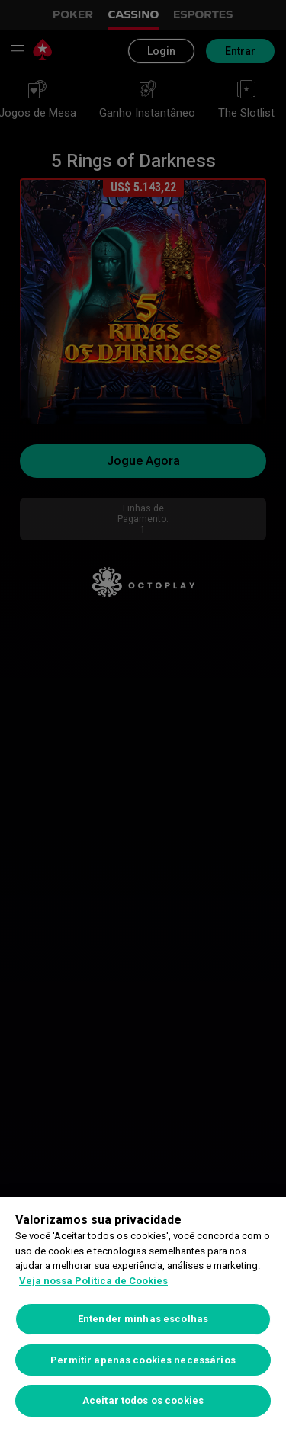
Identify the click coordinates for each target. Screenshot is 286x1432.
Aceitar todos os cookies (143, 1400)
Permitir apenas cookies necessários (143, 1360)
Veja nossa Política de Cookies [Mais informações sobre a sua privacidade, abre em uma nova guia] (93, 1280)
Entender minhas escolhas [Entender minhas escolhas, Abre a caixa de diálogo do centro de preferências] (143, 1319)
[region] (143, 1314)
